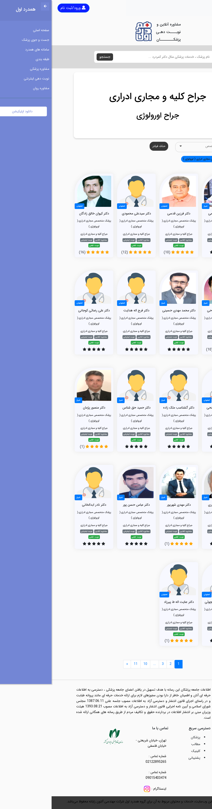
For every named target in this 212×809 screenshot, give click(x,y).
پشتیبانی (143, 757)
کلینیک (144, 751)
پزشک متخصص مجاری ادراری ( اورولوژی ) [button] (153, 159)
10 (94, 664)
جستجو (53, 57)
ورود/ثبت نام (21, 8)
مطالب (144, 744)
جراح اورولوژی (106, 115)
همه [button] (183, 159)
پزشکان (144, 737)
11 (84, 664)
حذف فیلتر (107, 146)
